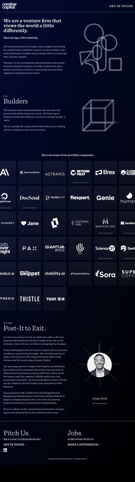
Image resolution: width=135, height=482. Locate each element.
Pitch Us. (17, 432)
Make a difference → (84, 444)
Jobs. (75, 432)
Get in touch (121, 6)
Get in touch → (15, 444)
